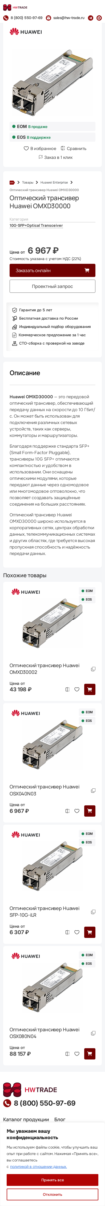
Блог (60, 1119)
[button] (89, 689)
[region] (52, 1164)
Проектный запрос (52, 286)
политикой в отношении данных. (38, 1166)
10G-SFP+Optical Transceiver (36, 225)
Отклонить (52, 1194)
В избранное (43, 148)
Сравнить (76, 148)
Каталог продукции (26, 1119)
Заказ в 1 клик (58, 157)
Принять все (52, 1180)
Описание (25, 373)
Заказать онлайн (33, 270)
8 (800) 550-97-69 (45, 1103)
